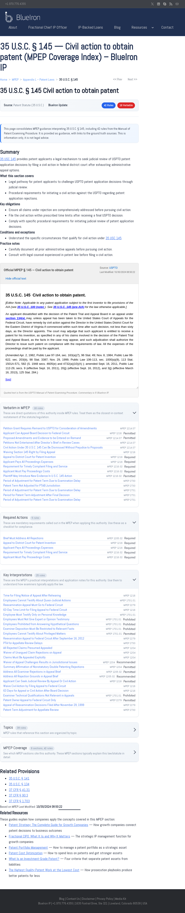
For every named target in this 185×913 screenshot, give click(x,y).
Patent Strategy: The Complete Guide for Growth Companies (48, 824)
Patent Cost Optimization (26, 853)
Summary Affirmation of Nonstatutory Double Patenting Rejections (43, 667)
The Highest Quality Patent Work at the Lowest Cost (44, 870)
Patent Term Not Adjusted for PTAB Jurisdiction (31, 485)
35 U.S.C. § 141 (19, 778)
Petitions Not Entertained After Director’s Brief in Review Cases (41, 442)
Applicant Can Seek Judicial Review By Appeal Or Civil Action (39, 681)
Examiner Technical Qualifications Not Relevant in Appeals (38, 695)
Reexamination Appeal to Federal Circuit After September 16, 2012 (43, 638)
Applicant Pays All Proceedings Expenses (28, 462)
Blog (61, 899)
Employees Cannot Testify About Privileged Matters (34, 633)
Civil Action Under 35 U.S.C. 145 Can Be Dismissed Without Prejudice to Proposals (53, 447)
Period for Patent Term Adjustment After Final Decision (36, 495)
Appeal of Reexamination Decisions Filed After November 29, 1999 (43, 705)
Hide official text (16, 278)
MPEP (15, 79)
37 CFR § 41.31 (19, 789)
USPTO (113, 267)
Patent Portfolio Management (28, 847)
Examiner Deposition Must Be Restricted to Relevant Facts (38, 629)
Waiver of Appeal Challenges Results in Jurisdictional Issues (40, 662)
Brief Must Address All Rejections (23, 538)
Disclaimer (88, 899)
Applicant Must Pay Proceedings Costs (26, 471)
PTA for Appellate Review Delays (23, 643)
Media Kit (120, 899)
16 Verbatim (126, 105)
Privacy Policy (105, 899)
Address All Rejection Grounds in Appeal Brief (30, 676)
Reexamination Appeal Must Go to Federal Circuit (33, 605)
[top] (8, 379)
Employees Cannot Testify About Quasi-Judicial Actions (37, 600)
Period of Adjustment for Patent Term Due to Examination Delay (41, 481)
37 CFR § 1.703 (19, 801)
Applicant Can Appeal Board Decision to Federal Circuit (36, 433)
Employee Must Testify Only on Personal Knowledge (34, 615)
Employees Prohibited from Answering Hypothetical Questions (41, 624)
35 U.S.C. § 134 (19, 784)
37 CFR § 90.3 (18, 795)
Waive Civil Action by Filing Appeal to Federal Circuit (34, 686)
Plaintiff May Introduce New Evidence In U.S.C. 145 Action (37, 476)
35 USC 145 (8, 159)
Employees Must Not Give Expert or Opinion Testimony (36, 619)
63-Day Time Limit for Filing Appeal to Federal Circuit (35, 610)
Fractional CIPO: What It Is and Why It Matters (39, 836)
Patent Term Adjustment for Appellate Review (31, 710)
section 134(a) (16, 318)
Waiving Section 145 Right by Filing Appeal (29, 452)
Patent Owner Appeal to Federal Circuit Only (29, 700)
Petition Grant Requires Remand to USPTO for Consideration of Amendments (50, 428)
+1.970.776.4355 (15, 4)
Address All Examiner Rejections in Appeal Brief (32, 672)
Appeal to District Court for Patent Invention (29, 457)
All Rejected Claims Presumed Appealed (27, 648)
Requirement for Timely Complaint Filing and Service (35, 466)
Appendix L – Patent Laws (38, 79)
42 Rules (108, 105)
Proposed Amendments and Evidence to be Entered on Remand (42, 438)
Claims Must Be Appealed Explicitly (24, 657)
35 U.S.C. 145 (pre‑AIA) (68, 307)
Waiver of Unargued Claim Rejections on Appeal (32, 652)
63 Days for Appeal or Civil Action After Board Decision (36, 691)
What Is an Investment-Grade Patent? (34, 858)
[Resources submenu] (152, 27)
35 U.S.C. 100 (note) (31, 307)
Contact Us (73, 899)
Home (3, 79)
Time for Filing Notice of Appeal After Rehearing (32, 595)
